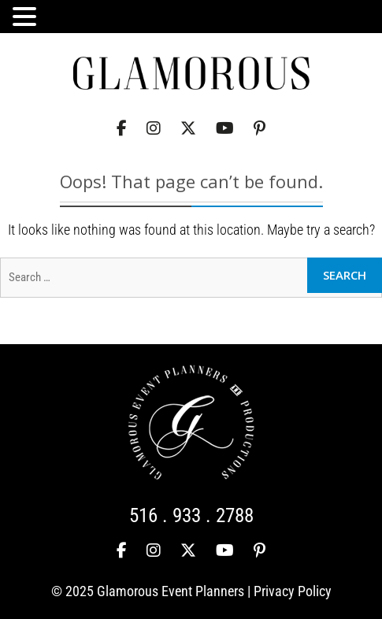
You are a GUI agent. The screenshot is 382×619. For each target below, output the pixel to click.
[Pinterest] (259, 128)
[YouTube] (225, 128)
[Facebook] (122, 128)
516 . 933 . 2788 (191, 515)
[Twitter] (188, 128)
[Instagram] (153, 128)
